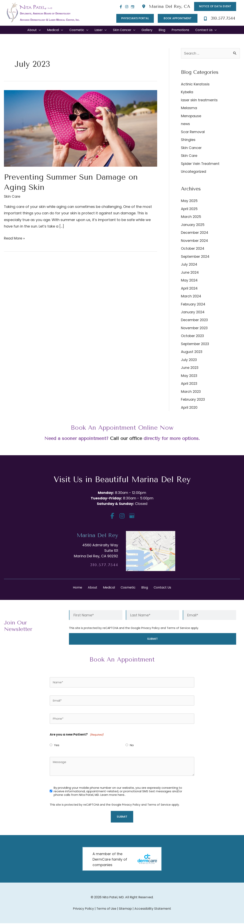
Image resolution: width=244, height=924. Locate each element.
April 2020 (189, 408)
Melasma (189, 108)
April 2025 (189, 209)
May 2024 (189, 280)
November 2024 (195, 241)
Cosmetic (128, 588)
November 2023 (195, 328)
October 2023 (193, 336)
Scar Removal (193, 132)
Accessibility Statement (153, 909)
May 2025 (189, 201)
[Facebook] (120, 6)
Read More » (14, 238)
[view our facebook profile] (112, 516)
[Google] (131, 6)
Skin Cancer (191, 148)
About (92, 588)
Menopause (191, 116)
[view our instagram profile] (122, 516)
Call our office (126, 439)
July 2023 (189, 360)
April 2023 (189, 384)
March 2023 (191, 392)
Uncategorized (194, 172)
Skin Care (12, 197)
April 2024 (189, 288)
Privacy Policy (150, 629)
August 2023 (192, 352)
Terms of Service (178, 629)
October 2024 (193, 249)
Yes (56, 746)
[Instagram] (126, 6)
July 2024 (189, 264)
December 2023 (195, 320)
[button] (215, 6)
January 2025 (193, 225)
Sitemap (125, 909)
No (132, 746)
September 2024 (195, 256)
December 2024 (195, 233)
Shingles (188, 140)
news (185, 124)
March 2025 (191, 217)
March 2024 (191, 296)
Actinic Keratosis (195, 84)
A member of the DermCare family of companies (110, 860)
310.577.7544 (104, 565)
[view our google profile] (132, 516)
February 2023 (193, 400)
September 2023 (195, 344)
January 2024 (193, 312)
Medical (109, 588)
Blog (144, 588)
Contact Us (162, 588)
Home (77, 588)
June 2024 (190, 272)
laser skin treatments (199, 100)
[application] (38, 30)
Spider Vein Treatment (200, 164)
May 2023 (189, 376)
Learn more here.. (113, 795)
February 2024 (193, 304)
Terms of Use (106, 909)
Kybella (187, 92)
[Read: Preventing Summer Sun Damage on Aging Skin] (80, 128)
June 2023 (190, 368)
